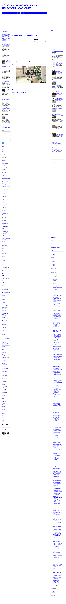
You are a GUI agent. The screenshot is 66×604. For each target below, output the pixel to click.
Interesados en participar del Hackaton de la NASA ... (57, 544)
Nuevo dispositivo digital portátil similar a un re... (57, 318)
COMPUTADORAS (5, 186)
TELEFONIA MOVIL (5, 369)
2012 (53, 587)
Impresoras (3, 253)
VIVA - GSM (3, 418)
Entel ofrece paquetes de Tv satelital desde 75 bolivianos (6, 100)
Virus (2, 395)
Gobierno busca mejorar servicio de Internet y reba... (56, 494)
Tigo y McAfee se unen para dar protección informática (57, 399)
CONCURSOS (4, 189)
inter (2, 264)
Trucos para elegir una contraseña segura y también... (56, 324)
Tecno (3, 355)
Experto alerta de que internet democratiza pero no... (57, 557)
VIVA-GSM (33, 12)
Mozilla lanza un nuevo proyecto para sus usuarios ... (57, 491)
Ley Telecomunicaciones (5, 278)
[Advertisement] (32, 22)
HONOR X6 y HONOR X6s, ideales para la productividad (6, 39)
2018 (53, 265)
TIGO (37, 12)
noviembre (54, 275)
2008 (53, 592)
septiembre (55, 277)
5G (2, 151)
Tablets (3, 352)
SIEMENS (3, 324)
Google (3, 233)
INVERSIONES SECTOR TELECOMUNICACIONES (6, 269)
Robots (7, 12)
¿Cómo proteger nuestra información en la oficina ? (57, 449)
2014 (53, 271)
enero (54, 585)
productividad (4, 304)
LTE (2, 282)
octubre (54, 276)
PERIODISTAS (4, 302)
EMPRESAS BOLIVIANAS (6, 213)
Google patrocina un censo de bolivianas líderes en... (57, 576)
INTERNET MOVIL (5, 267)
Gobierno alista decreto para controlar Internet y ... (57, 505)
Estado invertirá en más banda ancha (56, 451)
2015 (53, 269)
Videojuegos (4, 392)
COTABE (3, 196)
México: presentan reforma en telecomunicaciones (57, 533)
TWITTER (3, 389)
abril (53, 284)
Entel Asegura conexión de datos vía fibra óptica (57, 416)
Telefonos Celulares (5, 371)
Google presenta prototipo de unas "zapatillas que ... (57, 539)
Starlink (3, 349)
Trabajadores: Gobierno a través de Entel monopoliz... (57, 573)
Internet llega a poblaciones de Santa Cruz (57, 291)
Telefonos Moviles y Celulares (57, 98)
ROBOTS (17, 87)
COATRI (3, 183)
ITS (2, 275)
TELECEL (3, 360)
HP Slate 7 (54, 518)
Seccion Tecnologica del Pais (55, 249)
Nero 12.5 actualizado (56, 322)
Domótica (3, 208)
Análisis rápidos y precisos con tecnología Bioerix (57, 404)
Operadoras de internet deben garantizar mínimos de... (57, 311)
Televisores (3, 375)
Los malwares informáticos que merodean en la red (57, 483)
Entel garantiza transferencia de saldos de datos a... (57, 401)
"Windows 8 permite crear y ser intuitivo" (57, 378)
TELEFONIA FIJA (4, 368)
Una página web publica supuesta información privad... (56, 500)
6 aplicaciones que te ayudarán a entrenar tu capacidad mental (5, 32)
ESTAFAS (3, 220)
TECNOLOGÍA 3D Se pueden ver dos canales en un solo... (57, 508)
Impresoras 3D (4, 254)
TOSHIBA (3, 381)
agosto (54, 279)
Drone (3, 210)
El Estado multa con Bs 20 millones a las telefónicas (57, 314)
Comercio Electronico (5, 184)
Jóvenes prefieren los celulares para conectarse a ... (57, 423)
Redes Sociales (4, 311)
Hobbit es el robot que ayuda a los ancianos (57, 361)
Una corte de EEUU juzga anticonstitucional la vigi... (57, 478)
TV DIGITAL (3, 384)
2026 (53, 254)
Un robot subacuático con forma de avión (57, 520)
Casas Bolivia (54, 81)
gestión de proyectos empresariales (5, 232)
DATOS (3, 207)
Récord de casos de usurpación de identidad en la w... (57, 303)
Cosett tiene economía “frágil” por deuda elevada (57, 355)
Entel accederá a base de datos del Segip (57, 418)
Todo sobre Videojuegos (56, 114)
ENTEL (41, 12)
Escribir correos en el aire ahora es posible (57, 546)
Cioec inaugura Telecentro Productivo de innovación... (57, 316)
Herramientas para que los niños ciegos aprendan (57, 430)
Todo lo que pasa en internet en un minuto (57, 344)
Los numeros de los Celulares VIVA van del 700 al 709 (5, 81)
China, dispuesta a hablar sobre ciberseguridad (57, 535)
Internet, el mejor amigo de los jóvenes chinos (57, 435)
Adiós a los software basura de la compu (57, 537)
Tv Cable (3, 383)
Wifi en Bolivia (54, 149)
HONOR (45, 12)
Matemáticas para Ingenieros (57, 108)
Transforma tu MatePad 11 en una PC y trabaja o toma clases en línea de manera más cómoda (6, 36)
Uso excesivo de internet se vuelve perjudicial (57, 485)
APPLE (3, 162)
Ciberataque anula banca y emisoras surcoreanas (57, 394)
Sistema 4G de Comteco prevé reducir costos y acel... (56, 432)
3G (2, 148)
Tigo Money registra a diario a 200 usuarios (57, 296)
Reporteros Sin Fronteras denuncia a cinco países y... (57, 527)
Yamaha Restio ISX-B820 (57, 330)
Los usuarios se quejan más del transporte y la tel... (57, 489)
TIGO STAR (3, 378)
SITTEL (3, 327)
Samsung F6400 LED (56, 326)
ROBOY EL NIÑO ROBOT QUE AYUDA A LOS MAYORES (57, 408)
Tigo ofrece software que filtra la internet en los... (57, 376)
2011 (53, 588)
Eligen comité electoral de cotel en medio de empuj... (57, 548)
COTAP (52, 240)
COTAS (29, 12)
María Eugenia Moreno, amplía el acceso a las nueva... (56, 464)
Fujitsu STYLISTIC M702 (57, 514)
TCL (2, 354)
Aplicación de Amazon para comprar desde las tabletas (57, 522)
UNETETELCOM (4, 390)
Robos (3, 317)
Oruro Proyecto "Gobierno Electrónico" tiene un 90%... (57, 530)
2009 (53, 591)
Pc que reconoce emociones (57, 287)
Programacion (54, 142)
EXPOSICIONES (4, 223)
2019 (53, 264)
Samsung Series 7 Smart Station (8, 90)
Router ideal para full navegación (56, 420)
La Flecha (52, 250)
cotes (2, 205)
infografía (3, 256)
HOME (3, 12)
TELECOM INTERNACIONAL (4, 364)
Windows (3, 406)
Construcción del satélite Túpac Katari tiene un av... (57, 550)
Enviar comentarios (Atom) (33, 121)
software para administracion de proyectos (6, 343)
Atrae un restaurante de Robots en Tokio (56, 474)
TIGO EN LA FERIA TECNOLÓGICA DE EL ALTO (57, 298)
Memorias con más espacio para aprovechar (57, 461)
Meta (2, 285)
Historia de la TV (4, 245)
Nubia (3, 299)
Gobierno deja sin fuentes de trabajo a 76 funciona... (57, 437)
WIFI (2, 403)
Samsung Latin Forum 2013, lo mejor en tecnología (57, 466)
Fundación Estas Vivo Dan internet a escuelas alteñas (57, 445)
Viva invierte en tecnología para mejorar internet (57, 352)
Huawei (3, 250)
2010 (53, 589)
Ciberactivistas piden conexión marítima (56, 349)
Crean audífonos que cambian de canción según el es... (57, 369)
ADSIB (3, 152)
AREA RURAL (4, 163)
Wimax (3, 404)
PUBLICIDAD (4, 307)
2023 (53, 258)
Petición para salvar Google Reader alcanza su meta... (57, 481)
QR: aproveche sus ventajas (57, 555)
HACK (11, 12)
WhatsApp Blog (54, 132)
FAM (2, 228)
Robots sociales (55, 453)
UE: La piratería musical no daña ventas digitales (57, 342)
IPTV (2, 273)
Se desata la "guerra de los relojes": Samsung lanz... (57, 425)
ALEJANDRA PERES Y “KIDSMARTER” (56, 476)
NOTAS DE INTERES (5, 297)
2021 (53, 261)
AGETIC (3, 157)
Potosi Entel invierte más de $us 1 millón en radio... (57, 372)
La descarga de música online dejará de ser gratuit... (56, 397)
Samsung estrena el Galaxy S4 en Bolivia (57, 347)
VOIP (2, 400)
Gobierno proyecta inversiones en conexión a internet (57, 497)
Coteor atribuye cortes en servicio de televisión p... (57, 308)
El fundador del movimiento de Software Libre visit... (57, 293)
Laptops (3, 276)
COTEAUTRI (4, 201)
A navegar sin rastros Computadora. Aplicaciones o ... (56, 581)
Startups (3, 351)
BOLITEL (3, 170)
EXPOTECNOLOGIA (5, 225)
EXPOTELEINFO (4, 226)
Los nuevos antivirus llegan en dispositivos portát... (57, 301)
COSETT (3, 194)
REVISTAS (3, 315)
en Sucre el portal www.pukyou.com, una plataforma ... (57, 391)
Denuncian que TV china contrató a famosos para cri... (57, 440)
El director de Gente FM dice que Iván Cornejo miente (8, 118)
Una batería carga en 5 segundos (56, 559)
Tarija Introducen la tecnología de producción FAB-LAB (57, 413)
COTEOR (3, 204)
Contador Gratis (4, 426)
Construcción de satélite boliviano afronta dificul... (57, 367)
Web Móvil (3, 401)
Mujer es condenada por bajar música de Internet (57, 389)
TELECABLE (4, 358)
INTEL (3, 260)
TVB (2, 387)
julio (53, 280)
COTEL (25, 12)
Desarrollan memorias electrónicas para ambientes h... (56, 458)
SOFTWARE (4, 332)
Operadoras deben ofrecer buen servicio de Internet (57, 306)
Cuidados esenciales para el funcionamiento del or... (57, 357)
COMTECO (3, 187)
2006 (53, 595)
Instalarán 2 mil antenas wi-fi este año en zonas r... (57, 570)
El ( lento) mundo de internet (57, 382)
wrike (2, 407)
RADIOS (3, 308)
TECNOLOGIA (4, 357)
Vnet (2, 398)
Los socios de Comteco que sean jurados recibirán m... (57, 359)
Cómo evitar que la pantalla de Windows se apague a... (57, 320)
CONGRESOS (4, 193)
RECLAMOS (4, 310)
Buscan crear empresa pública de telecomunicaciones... (56, 553)
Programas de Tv (4, 305)
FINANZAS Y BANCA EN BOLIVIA (57, 51)
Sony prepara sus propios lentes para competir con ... (57, 328)
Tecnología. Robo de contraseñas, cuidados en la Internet (6, 108)
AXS (19, 12)
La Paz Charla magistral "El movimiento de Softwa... (57, 337)
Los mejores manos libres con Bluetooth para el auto (57, 428)
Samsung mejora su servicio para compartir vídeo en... (57, 516)
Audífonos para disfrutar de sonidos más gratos (57, 503)
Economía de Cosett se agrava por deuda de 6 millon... (57, 364)
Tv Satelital (3, 386)
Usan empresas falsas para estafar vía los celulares (6, 45)
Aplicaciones (4, 160)
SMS (2, 330)
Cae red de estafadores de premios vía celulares (6, 67)
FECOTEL (3, 229)
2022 (53, 260)
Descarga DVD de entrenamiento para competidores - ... (56, 339)
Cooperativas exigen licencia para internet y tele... (57, 381)
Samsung (3, 320)
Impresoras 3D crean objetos (57, 564)
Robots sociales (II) (56, 331)
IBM (2, 251)
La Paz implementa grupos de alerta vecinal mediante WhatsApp (59, 134)
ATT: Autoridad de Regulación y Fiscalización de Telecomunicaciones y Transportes (6, 166)
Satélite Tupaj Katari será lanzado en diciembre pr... (57, 374)
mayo (54, 283)
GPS (2, 235)
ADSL (3, 154)
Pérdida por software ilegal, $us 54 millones (57, 443)
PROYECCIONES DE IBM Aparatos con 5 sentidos (57, 472)
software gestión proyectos (6, 336)
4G (2, 149)
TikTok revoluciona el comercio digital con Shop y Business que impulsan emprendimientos (59, 73)
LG (2, 280)
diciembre (54, 273)
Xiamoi (3, 409)
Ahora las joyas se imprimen (57, 405)
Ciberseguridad (4, 181)
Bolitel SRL (3, 172)
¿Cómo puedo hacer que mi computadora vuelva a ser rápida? (6, 53)
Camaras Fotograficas (5, 178)
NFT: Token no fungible (5, 292)
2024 (53, 257)
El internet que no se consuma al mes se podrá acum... (57, 386)
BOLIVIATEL (4, 175)
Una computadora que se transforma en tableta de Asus (57, 455)
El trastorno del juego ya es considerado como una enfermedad (59, 116)
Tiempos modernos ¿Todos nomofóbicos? (57, 542)
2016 (53, 268)
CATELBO (3, 180)
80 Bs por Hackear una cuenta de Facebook (8, 61)
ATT (22, 12)
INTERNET (15, 12)
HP (2, 248)
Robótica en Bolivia (56, 350)
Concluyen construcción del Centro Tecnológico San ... (57, 335)
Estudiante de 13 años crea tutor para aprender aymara (57, 469)
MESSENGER (4, 283)
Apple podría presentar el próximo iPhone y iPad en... (57, 578)
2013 (53, 272)
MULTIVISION (4, 289)
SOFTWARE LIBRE (5, 338)
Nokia (3, 295)
